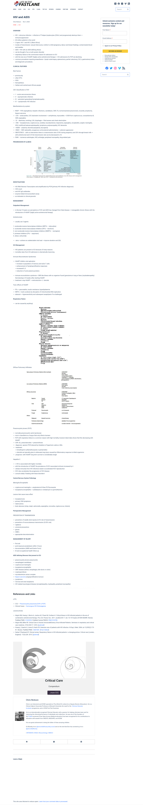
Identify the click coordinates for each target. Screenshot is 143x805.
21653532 (28, 620)
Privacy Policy (117, 46)
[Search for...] (121, 9)
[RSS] (129, 4)
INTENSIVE (73, 9)
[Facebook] (119, 4)
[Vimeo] (125, 4)
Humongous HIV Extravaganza (36, 606)
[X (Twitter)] (115, 4)
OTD (33, 9)
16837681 (36, 630)
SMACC (50, 733)
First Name (107, 30)
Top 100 (44, 9)
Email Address (108, 38)
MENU (14, 9)
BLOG (20, 9)
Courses (58, 9)
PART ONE (65, 9)
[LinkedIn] (81, 741)
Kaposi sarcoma (20, 577)
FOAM (30, 716)
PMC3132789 (53, 620)
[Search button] (128, 9)
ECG (25, 9)
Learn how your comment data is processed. (53, 801)
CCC (29, 9)
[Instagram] (122, 4)
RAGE (36, 733)
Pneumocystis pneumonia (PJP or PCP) (33, 604)
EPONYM (51, 9)
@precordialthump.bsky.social (45, 726)
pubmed (41, 625)
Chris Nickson (32, 700)
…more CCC (54, 693)
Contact (80, 9)
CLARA (38, 9)
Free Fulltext (45, 630)
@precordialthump (31, 728)
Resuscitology (43, 733)
